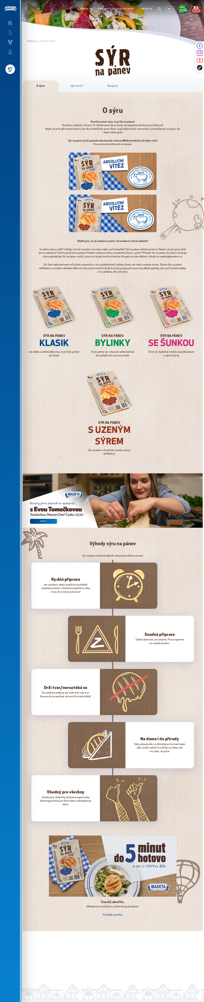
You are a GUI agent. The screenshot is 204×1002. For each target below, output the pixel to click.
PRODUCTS (104, 9)
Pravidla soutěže (112, 915)
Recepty (112, 86)
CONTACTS (145, 9)
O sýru (40, 86)
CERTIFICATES (125, 9)
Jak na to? (76, 86)
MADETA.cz (32, 41)
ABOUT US (86, 9)
